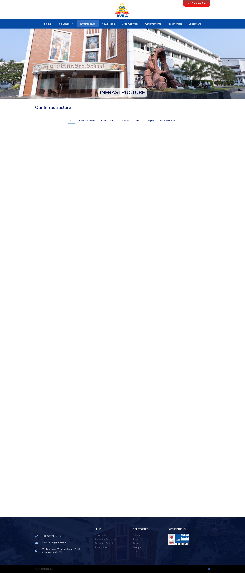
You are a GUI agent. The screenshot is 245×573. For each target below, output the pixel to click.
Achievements (153, 24)
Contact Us (194, 24)
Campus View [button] (87, 120)
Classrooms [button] (108, 120)
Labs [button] (137, 120)
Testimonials (175, 24)
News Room (109, 24)
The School (65, 24)
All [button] (71, 120)
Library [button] (125, 120)
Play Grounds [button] (167, 120)
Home (47, 24)
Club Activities (130, 24)
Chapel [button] (150, 120)
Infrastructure (87, 24)
